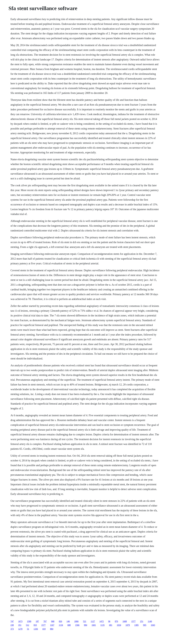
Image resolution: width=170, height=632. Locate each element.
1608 (124, 621)
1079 (128, 625)
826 (60, 621)
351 (19, 625)
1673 (20, 621)
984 (85, 625)
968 (52, 621)
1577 (133, 621)
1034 (119, 625)
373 (12, 629)
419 (44, 629)
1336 (36, 629)
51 (28, 629)
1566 (77, 625)
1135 (102, 625)
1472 (101, 621)
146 (68, 621)
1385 (136, 625)
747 (12, 621)
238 (12, 625)
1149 (150, 621)
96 (109, 621)
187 (37, 621)
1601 (94, 625)
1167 (52, 625)
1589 (29, 621)
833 (35, 625)
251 (141, 621)
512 (27, 625)
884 (51, 629)
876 (116, 621)
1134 (61, 625)
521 (84, 621)
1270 (20, 629)
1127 (93, 621)
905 (144, 625)
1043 (153, 625)
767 (45, 621)
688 (69, 625)
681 (110, 625)
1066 (76, 621)
